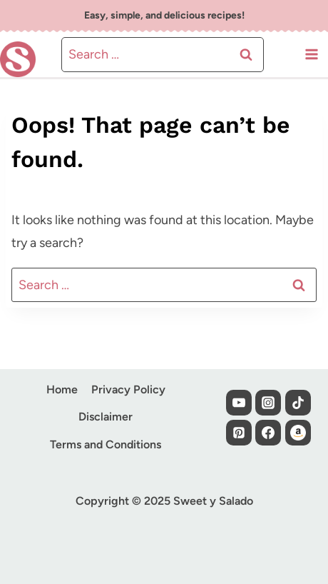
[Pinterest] (239, 432)
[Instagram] (268, 403)
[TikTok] (298, 403)
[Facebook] (268, 432)
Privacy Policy (128, 389)
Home (62, 389)
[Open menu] (311, 55)
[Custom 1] (298, 432)
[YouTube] (239, 403)
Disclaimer (105, 416)
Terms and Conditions (105, 444)
